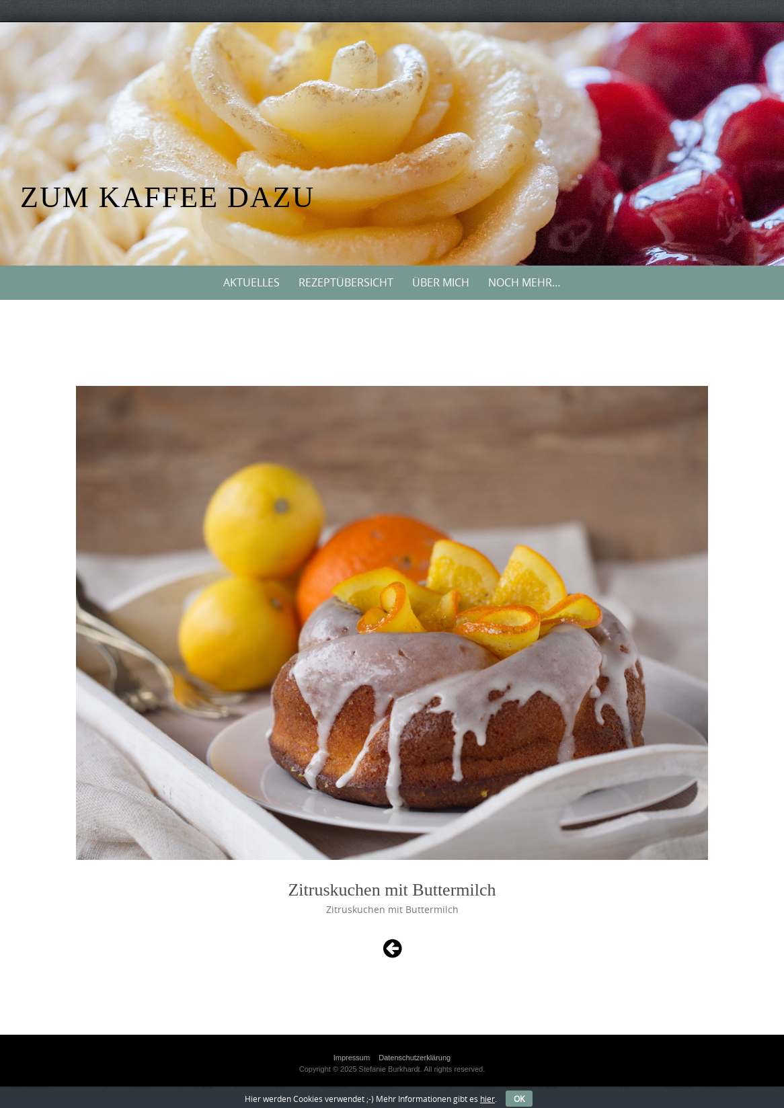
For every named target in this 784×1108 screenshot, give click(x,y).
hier (487, 1098)
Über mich (440, 282)
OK (519, 1098)
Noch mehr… (524, 282)
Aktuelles (251, 282)
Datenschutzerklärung (414, 1058)
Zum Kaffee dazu (167, 197)
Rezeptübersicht (346, 282)
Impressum (352, 1058)
